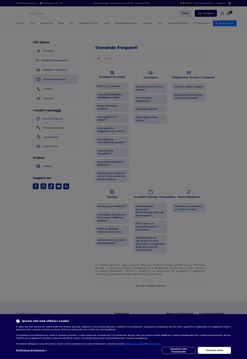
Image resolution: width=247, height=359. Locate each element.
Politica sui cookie (134, 344)
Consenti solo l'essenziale (178, 350)
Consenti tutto (214, 350)
